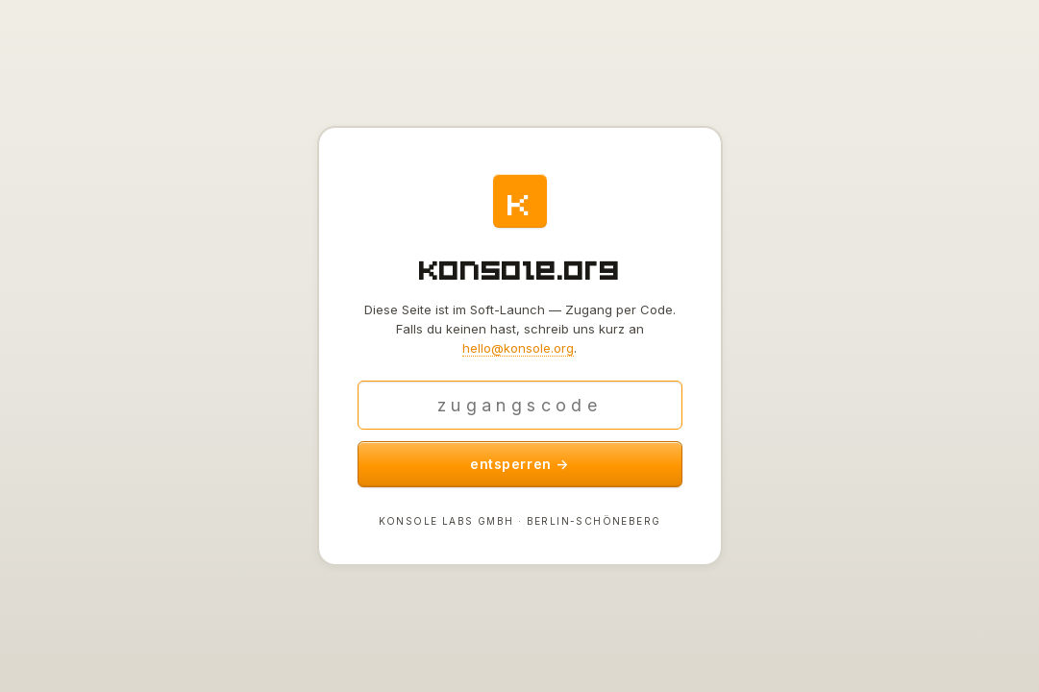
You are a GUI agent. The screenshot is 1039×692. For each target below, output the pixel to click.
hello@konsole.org (518, 348)
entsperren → (519, 464)
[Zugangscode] (520, 405)
